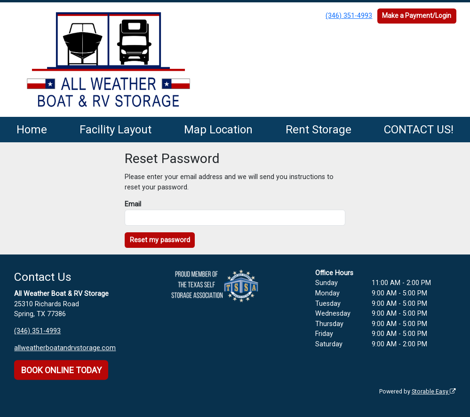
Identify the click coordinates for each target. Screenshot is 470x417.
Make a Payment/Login (416, 15)
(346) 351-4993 (349, 16)
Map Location (218, 129)
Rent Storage (318, 129)
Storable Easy (434, 391)
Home (31, 129)
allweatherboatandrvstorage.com (65, 348)
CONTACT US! (419, 129)
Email (133, 204)
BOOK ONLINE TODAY (61, 370)
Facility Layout (115, 129)
